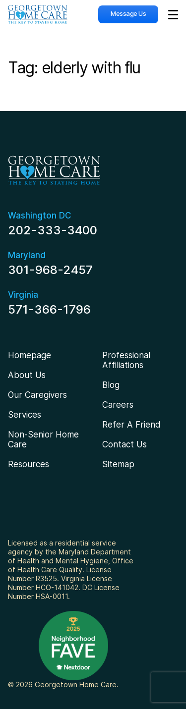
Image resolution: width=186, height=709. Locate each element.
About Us (27, 375)
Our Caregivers (37, 395)
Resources (28, 464)
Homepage (29, 355)
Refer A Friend (131, 425)
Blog (111, 385)
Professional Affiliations (126, 360)
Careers (117, 405)
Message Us (128, 13)
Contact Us (124, 444)
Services (24, 415)
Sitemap (118, 464)
